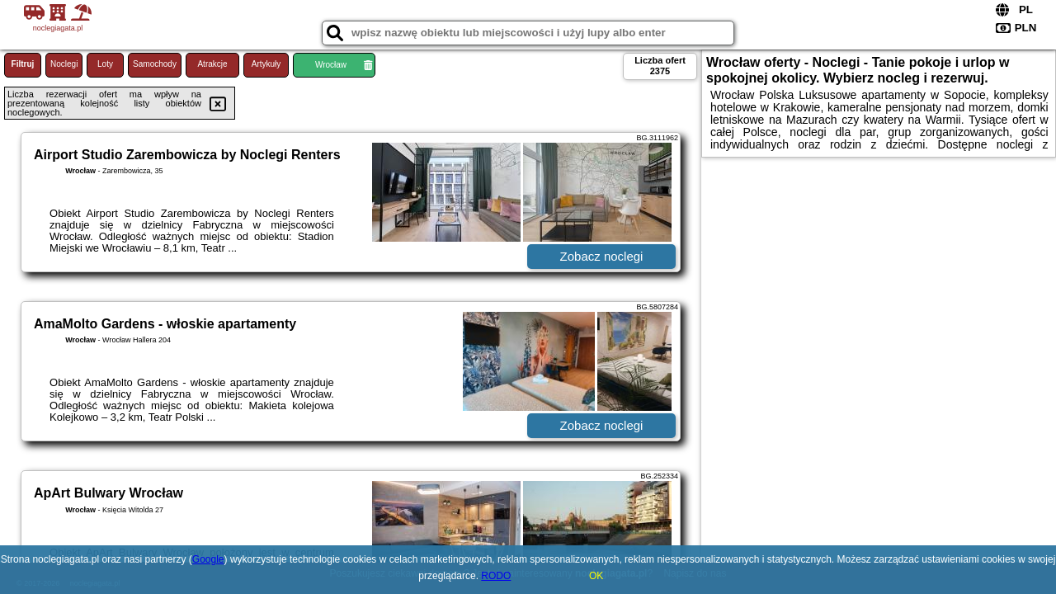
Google (208, 559)
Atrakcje (212, 63)
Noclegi (64, 63)
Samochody (155, 63)
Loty (105, 63)
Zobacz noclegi (602, 256)
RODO (496, 576)
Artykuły (266, 63)
